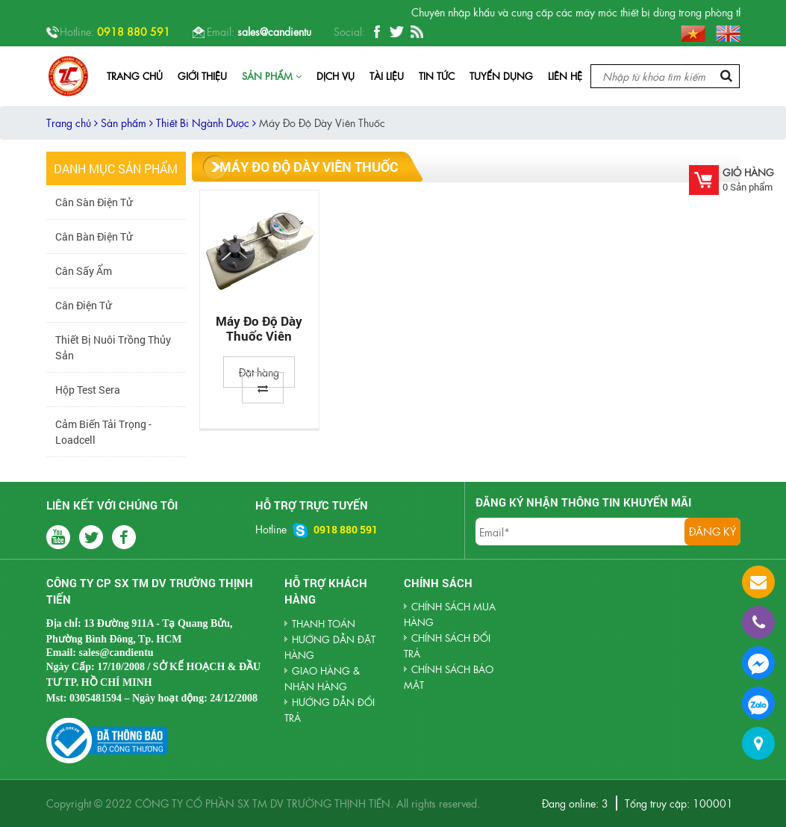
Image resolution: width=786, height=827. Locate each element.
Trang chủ (135, 76)
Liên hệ (565, 76)
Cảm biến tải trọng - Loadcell (103, 432)
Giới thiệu (202, 76)
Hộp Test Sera (87, 389)
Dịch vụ (335, 76)
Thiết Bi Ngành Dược (206, 122)
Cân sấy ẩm (83, 271)
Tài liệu (386, 76)
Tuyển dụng (501, 76)
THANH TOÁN (323, 623)
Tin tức (437, 76)
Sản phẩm (272, 76)
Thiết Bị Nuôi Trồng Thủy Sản (113, 347)
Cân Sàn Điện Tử (93, 202)
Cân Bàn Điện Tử (93, 236)
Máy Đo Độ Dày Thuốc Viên (259, 329)
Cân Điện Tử (83, 305)
